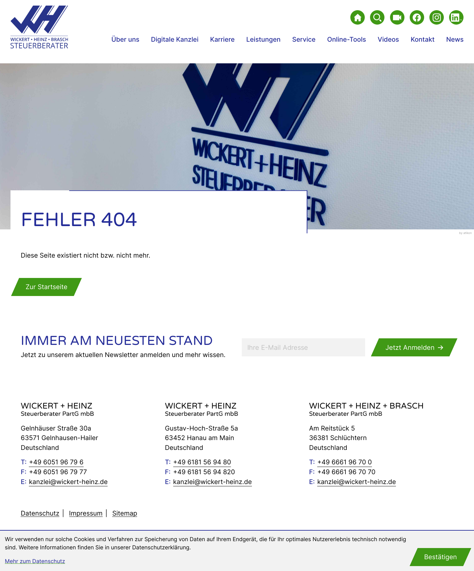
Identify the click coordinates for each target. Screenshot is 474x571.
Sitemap (124, 513)
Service (304, 39)
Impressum (86, 513)
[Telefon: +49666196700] (344, 462)
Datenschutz (40, 513)
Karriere (222, 39)
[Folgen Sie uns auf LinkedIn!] (456, 17)
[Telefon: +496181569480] (202, 462)
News (455, 39)
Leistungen (263, 39)
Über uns (125, 39)
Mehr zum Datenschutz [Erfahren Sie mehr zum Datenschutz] (35, 561)
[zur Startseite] (39, 27)
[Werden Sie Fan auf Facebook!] (417, 17)
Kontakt (423, 39)
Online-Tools (346, 39)
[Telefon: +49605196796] (56, 462)
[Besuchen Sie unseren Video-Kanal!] (397, 17)
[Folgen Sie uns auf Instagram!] (436, 17)
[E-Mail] (303, 347)
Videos (388, 39)
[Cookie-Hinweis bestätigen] (440, 557)
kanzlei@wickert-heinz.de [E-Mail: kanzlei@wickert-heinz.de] (68, 482)
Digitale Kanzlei (174, 39)
